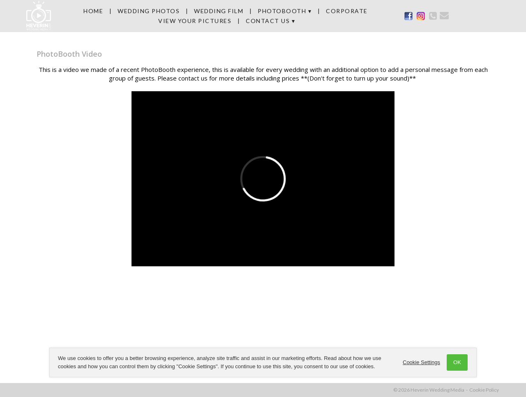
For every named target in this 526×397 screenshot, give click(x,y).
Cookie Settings (421, 362)
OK (457, 362)
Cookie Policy (484, 390)
